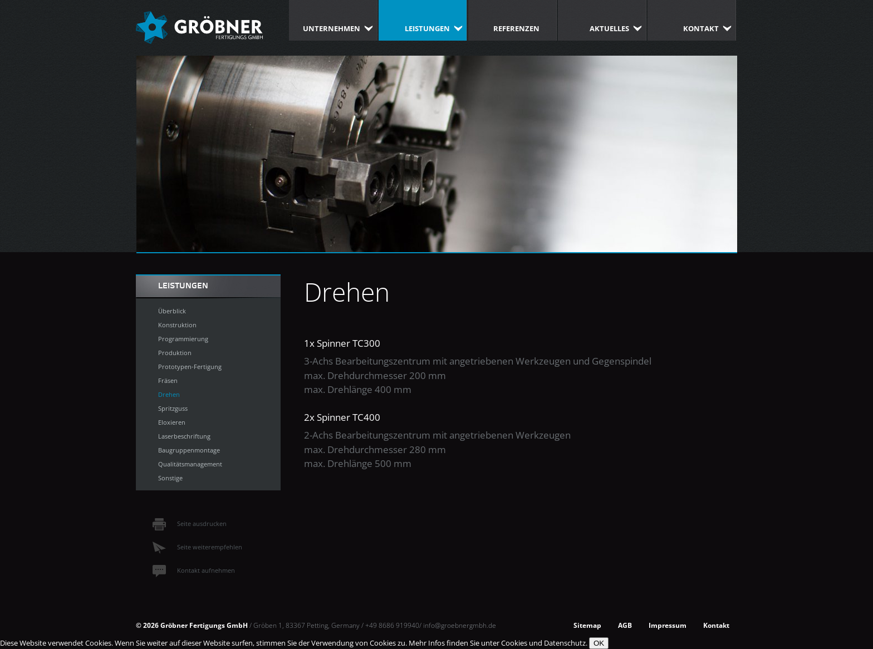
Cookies (514, 643)
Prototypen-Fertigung (190, 366)
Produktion (175, 352)
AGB (625, 625)
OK (599, 643)
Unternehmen (331, 28)
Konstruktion (177, 325)
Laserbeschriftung (184, 436)
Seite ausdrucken (190, 523)
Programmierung (183, 339)
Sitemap (587, 625)
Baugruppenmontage (189, 450)
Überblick (172, 311)
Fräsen (168, 380)
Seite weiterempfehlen (197, 547)
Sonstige (170, 478)
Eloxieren (171, 422)
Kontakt (701, 28)
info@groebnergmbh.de (459, 625)
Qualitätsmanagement (190, 464)
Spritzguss (173, 408)
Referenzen (516, 28)
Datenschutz (565, 643)
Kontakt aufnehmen (194, 570)
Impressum (667, 625)
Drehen (169, 394)
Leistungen (427, 28)
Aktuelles (609, 28)
